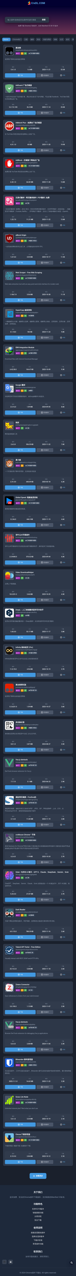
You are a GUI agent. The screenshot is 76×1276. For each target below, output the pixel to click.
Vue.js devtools (22, 760)
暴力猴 (18, 460)
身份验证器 (20, 723)
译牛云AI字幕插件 (23, 535)
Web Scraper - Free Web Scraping (29, 273)
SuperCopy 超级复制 (24, 310)
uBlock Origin (21, 235)
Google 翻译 (20, 385)
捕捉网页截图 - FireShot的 (26, 798)
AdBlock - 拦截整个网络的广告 (28, 160)
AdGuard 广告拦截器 (24, 85)
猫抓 (17, 422)
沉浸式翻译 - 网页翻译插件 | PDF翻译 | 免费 (32, 198)
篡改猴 (18, 48)
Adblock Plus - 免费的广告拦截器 (29, 123)
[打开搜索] (71, 1262)
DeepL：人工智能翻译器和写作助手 (30, 610)
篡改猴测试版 (21, 685)
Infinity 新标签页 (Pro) (24, 647)
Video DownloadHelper (25, 572)
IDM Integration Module (25, 347)
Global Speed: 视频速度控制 (27, 497)
